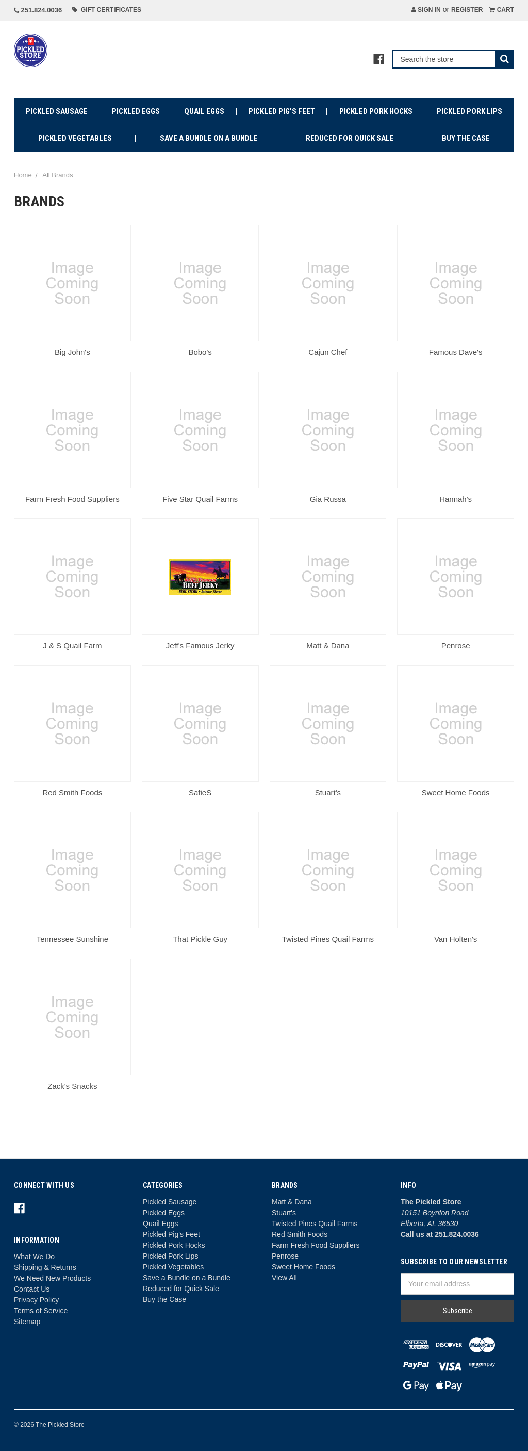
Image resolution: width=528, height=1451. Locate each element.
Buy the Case (466, 138)
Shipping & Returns (45, 1267)
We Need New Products (52, 1278)
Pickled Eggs (136, 111)
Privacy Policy (36, 1300)
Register (467, 9)
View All (284, 1278)
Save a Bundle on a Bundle (209, 138)
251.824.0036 (38, 10)
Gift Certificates (106, 9)
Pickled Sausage (57, 111)
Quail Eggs (204, 111)
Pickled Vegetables (75, 138)
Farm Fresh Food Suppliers (315, 1245)
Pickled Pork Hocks (375, 111)
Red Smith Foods (299, 1234)
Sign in (426, 9)
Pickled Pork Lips (469, 111)
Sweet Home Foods (303, 1267)
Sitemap (27, 1321)
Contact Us (32, 1289)
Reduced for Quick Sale (350, 138)
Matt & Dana (292, 1202)
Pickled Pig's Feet (282, 111)
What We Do (34, 1256)
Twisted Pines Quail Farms (315, 1223)
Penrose (285, 1256)
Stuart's (284, 1213)
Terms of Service (41, 1311)
